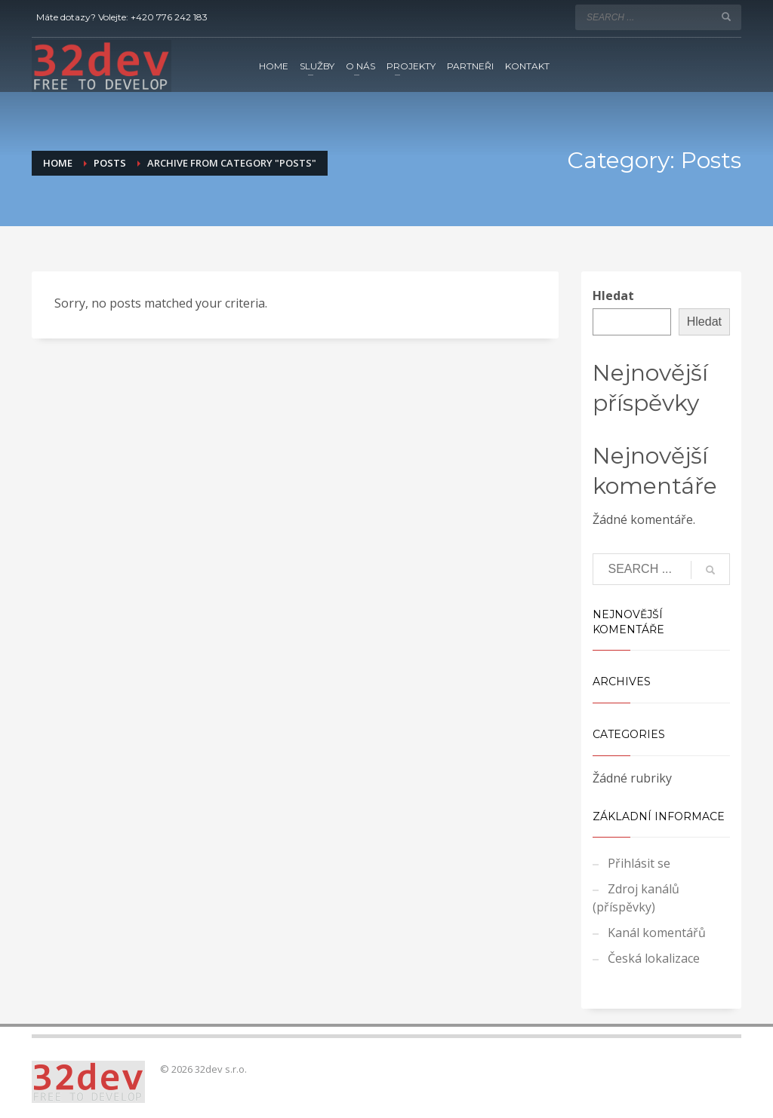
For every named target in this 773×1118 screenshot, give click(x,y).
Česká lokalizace (654, 958)
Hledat (613, 295)
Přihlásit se (639, 863)
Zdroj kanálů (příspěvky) (636, 898)
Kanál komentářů (657, 932)
